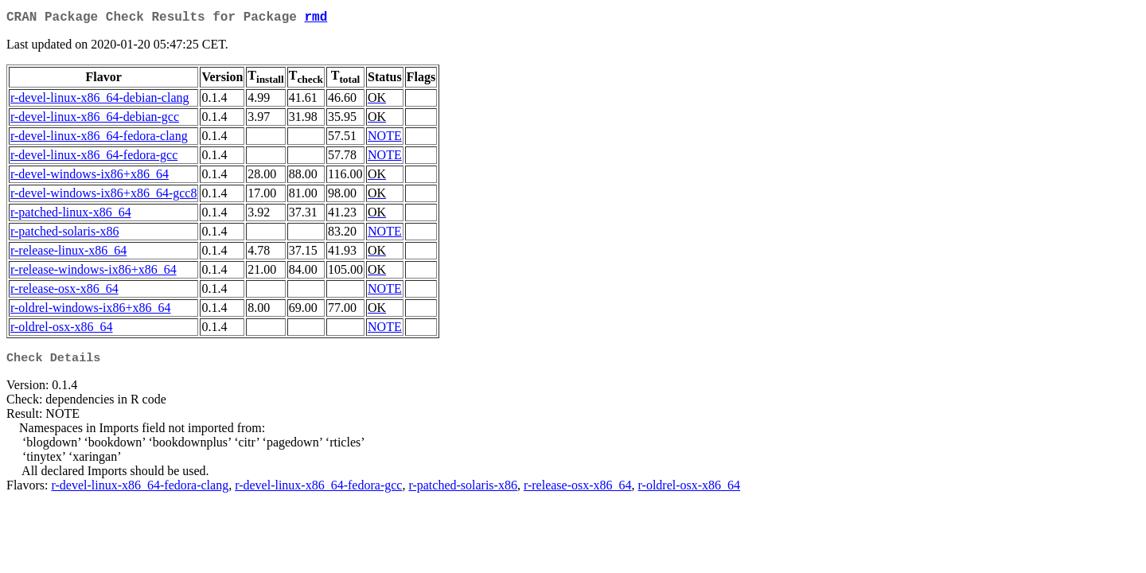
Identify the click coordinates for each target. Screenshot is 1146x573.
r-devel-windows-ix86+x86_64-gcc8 (103, 196)
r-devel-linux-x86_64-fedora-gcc (93, 158)
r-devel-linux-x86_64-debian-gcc (94, 120)
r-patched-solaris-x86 (64, 234)
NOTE (385, 139)
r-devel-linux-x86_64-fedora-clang (99, 139)
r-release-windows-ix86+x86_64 (93, 272)
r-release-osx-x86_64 (64, 291)
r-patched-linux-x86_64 (70, 215)
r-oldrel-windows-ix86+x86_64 (90, 311)
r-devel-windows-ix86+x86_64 (89, 177)
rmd (315, 19)
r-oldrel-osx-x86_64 (61, 330)
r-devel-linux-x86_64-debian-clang (99, 100)
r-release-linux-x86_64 (68, 253)
